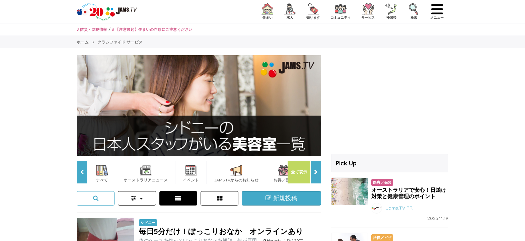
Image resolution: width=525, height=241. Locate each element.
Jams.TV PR (399, 208)
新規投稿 (281, 198)
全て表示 (299, 171)
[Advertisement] (389, 102)
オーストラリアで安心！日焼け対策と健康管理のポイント (408, 192)
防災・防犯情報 (92, 29)
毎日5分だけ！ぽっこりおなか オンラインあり (221, 231)
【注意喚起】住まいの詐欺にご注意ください (152, 29)
